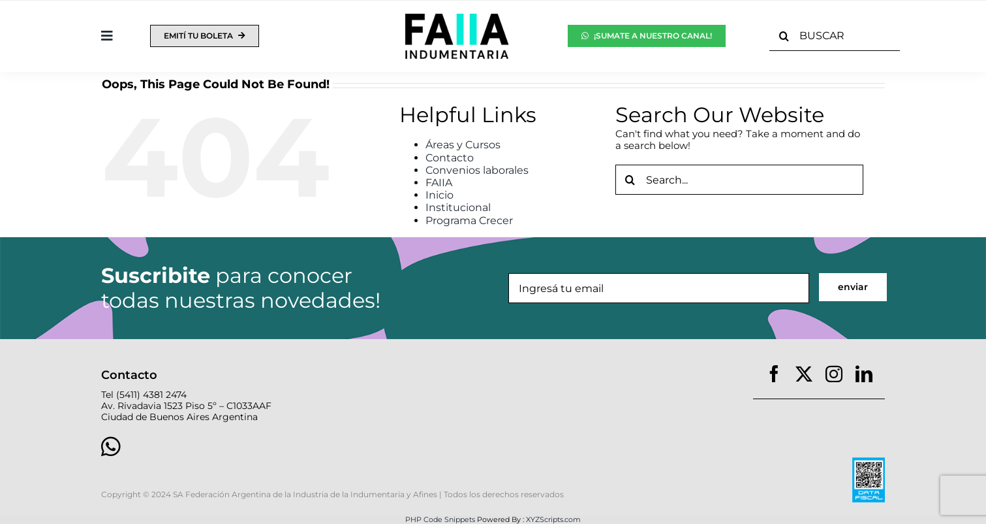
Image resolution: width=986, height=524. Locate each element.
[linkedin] (863, 373)
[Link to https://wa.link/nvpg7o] (285, 446)
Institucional (458, 207)
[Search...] (739, 180)
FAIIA (438, 182)
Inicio (439, 195)
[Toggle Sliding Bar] (107, 36)
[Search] (784, 36)
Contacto (449, 158)
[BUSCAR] (835, 36)
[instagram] (833, 373)
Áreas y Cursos (463, 145)
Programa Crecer (469, 220)
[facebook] (773, 373)
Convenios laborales (477, 170)
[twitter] (803, 373)
